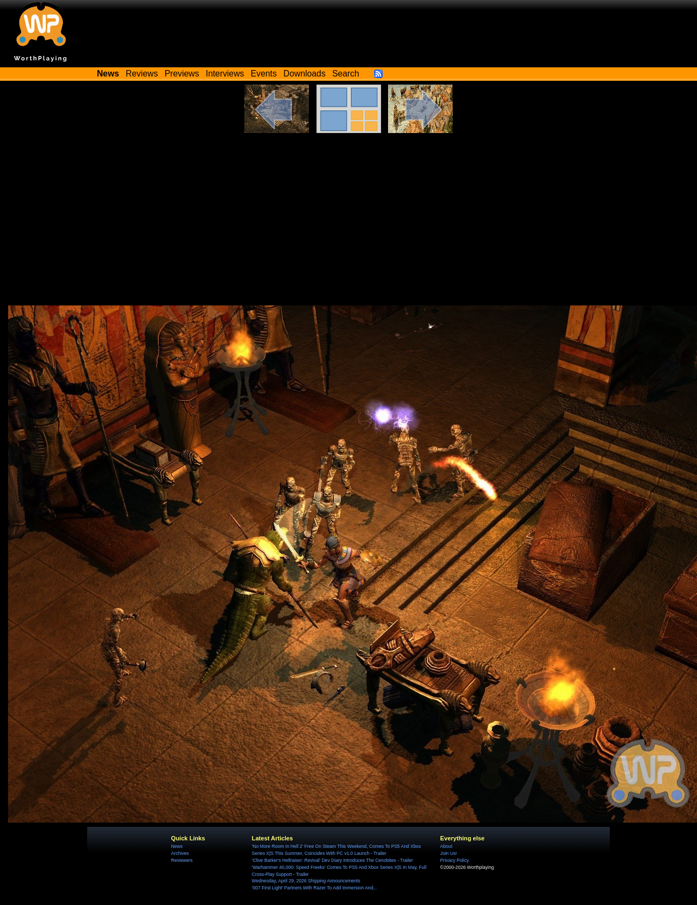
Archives (180, 853)
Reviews (142, 73)
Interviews (225, 73)
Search (345, 73)
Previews (182, 73)
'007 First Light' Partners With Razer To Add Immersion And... (314, 887)
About (446, 846)
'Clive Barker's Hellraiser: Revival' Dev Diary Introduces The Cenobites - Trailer (332, 860)
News (176, 846)
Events (264, 73)
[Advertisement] (348, 224)
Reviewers (182, 860)
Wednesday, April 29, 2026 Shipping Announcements (306, 880)
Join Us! (448, 853)
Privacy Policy (454, 860)
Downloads (305, 73)
